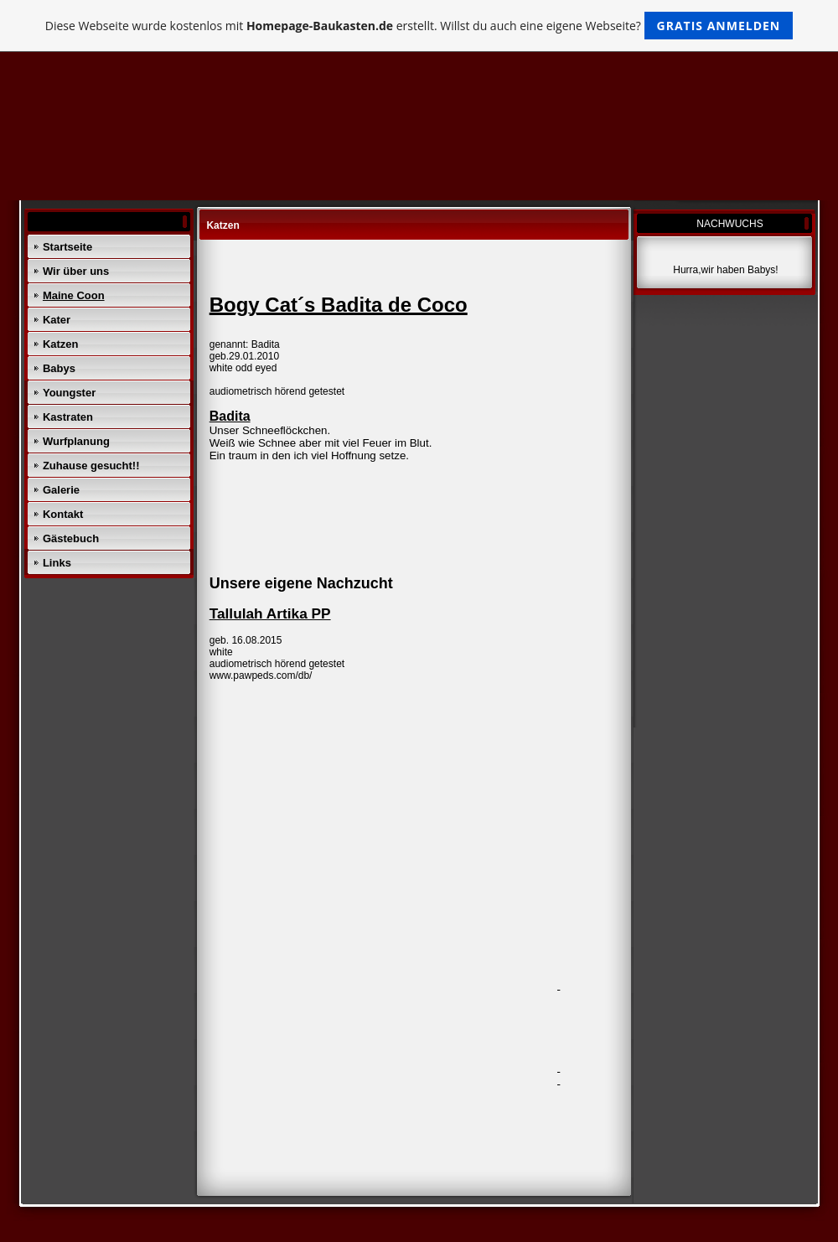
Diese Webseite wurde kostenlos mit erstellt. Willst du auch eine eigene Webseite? (419, 25)
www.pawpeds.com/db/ (261, 675)
